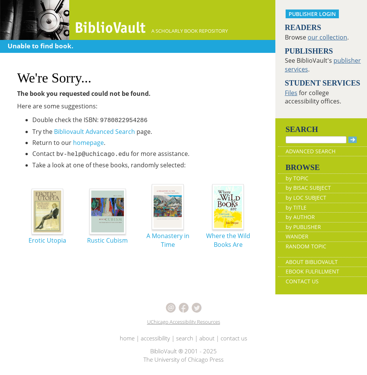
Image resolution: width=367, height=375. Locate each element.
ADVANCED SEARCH (310, 151)
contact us (234, 338)
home (127, 338)
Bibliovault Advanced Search (94, 131)
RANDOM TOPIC (306, 246)
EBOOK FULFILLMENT (312, 271)
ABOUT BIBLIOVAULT (312, 261)
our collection (327, 37)
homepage (88, 142)
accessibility (155, 338)
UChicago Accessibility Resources (183, 321)
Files (291, 93)
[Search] (316, 139)
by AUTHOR (300, 217)
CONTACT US (302, 281)
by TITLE (296, 207)
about (206, 338)
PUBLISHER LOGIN (312, 13)
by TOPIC (297, 178)
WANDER (297, 236)
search (184, 338)
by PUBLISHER (303, 226)
